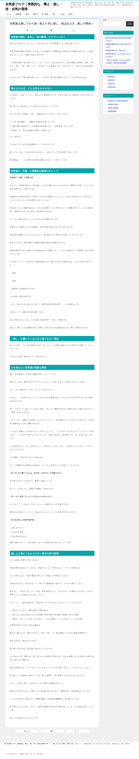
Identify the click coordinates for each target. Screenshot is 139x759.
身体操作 (18, 14)
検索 (104, 20)
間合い (71, 14)
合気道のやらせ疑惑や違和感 (117, 101)
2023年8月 (111, 80)
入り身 (62, 14)
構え (27, 14)
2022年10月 (112, 87)
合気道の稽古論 (113, 108)
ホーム (9, 14)
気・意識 (45, 14)
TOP (27, 743)
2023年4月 (111, 83)
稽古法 (35, 14)
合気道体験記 (112, 111)
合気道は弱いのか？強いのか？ (116, 50)
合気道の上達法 (113, 104)
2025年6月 (111, 76)
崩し (54, 14)
